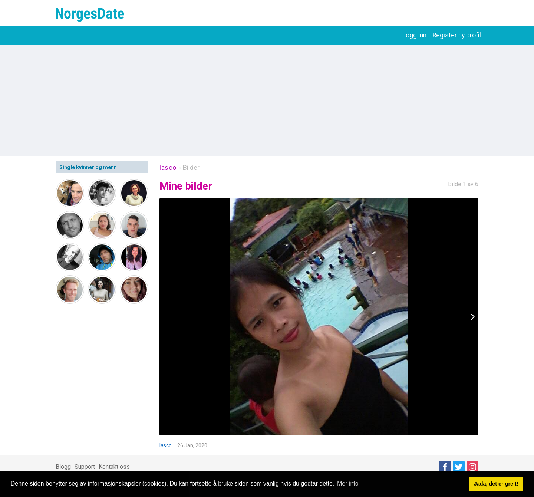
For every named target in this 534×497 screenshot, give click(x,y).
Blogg (63, 466)
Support (85, 466)
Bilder (191, 167)
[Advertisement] (267, 100)
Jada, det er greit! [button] (496, 484)
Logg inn (414, 35)
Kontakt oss (114, 466)
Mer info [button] (348, 483)
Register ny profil (456, 35)
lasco (168, 167)
